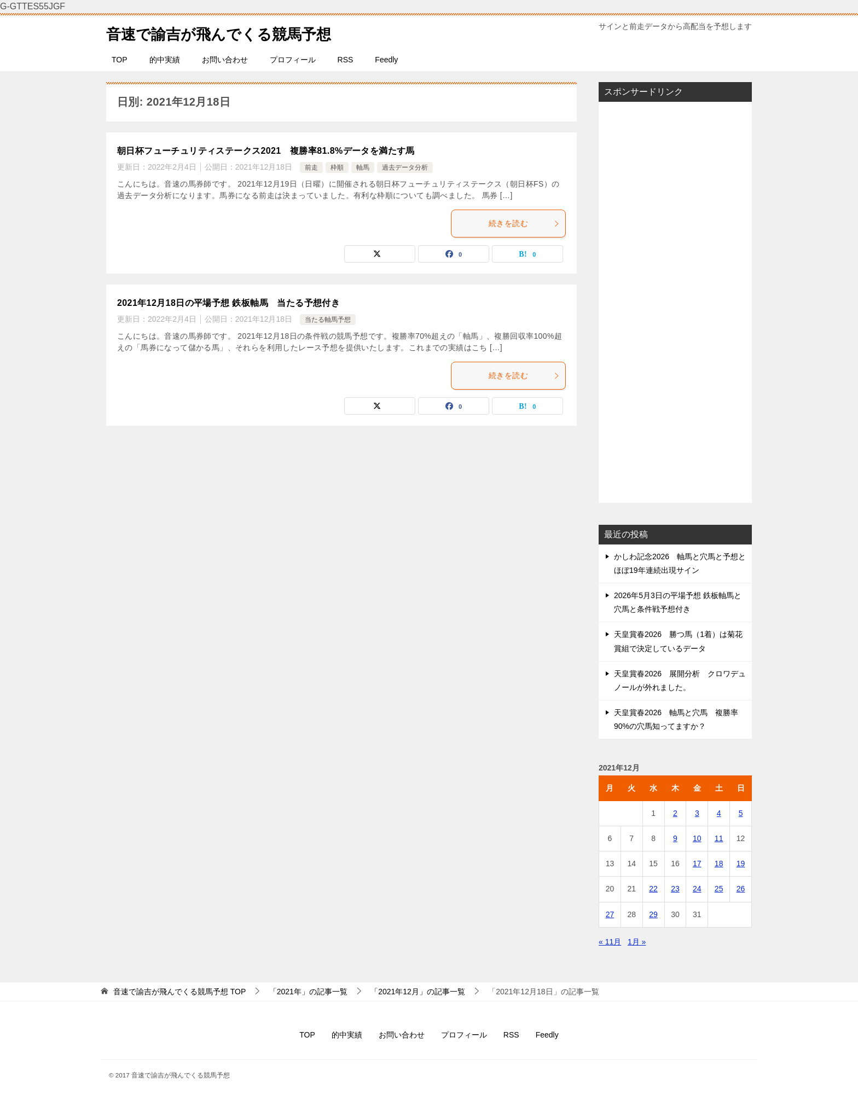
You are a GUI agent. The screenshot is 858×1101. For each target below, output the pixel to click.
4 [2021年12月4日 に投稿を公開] (719, 813)
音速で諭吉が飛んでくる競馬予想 (231, 32)
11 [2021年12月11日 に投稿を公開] (719, 838)
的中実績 (164, 59)
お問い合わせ (225, 59)
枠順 (337, 167)
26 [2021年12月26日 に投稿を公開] (741, 888)
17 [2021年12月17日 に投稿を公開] (697, 863)
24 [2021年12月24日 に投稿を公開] (697, 888)
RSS (345, 59)
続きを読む (524, 223)
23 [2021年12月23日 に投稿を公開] (675, 888)
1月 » (637, 941)
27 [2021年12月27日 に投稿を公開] (610, 914)
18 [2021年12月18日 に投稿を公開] (719, 863)
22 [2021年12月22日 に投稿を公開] (653, 888)
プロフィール (293, 59)
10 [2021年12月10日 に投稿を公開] (697, 838)
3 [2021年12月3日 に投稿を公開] (697, 813)
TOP (119, 59)
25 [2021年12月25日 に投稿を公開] (719, 888)
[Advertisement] (675, 302)
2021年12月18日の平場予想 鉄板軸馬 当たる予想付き (228, 303)
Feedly (386, 59)
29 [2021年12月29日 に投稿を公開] (653, 914)
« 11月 (610, 941)
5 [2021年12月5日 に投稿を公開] (741, 813)
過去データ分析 (405, 167)
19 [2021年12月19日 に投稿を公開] (741, 863)
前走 (311, 167)
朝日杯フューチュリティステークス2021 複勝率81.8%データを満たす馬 (266, 150)
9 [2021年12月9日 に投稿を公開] (675, 838)
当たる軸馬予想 (328, 319)
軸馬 (362, 167)
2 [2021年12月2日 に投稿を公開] (675, 813)
